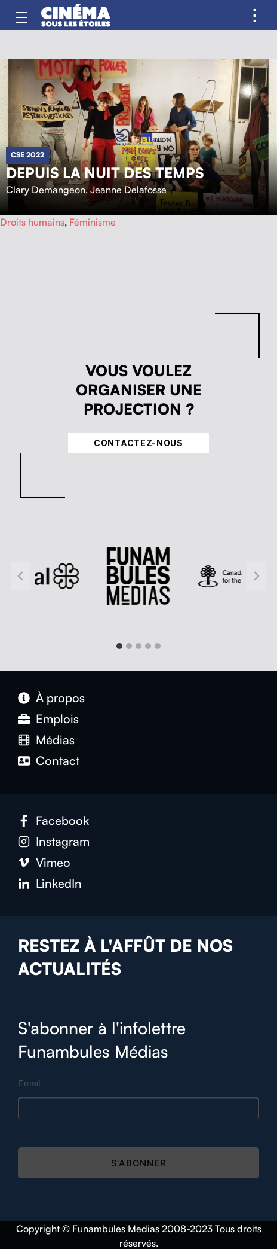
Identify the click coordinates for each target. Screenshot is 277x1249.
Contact (57, 760)
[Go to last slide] (20, 576)
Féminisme (92, 222)
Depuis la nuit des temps (105, 173)
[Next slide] (256, 576)
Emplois (57, 718)
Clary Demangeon (45, 190)
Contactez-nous (138, 443)
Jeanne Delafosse (128, 190)
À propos (60, 697)
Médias (55, 739)
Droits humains (32, 222)
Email (29, 1083)
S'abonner (139, 1163)
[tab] (119, 646)
